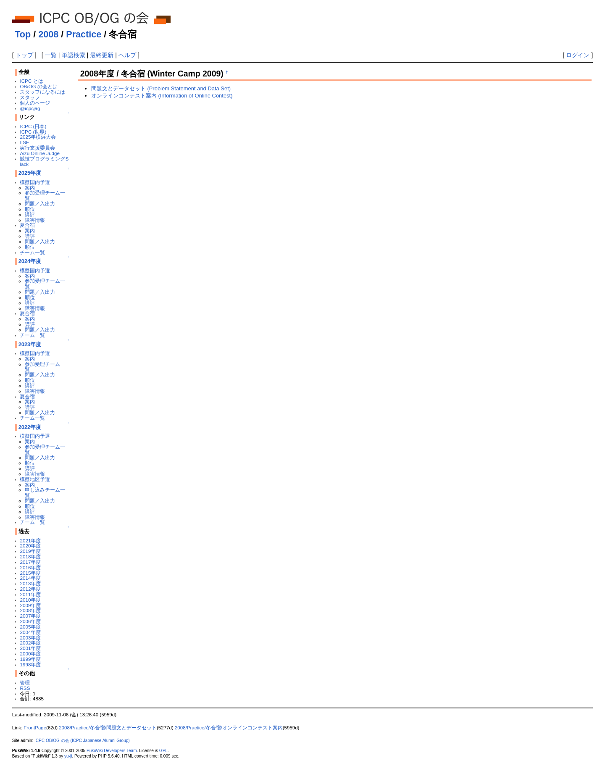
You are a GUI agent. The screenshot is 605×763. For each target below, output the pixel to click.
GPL (163, 750)
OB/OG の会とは (38, 86)
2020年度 (30, 545)
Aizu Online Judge (40, 153)
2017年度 (30, 562)
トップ (24, 55)
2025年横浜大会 (38, 136)
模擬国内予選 (35, 182)
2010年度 (30, 600)
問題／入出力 (40, 203)
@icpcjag (30, 108)
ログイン (577, 55)
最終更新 (101, 55)
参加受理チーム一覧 (45, 195)
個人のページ (35, 102)
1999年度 (30, 659)
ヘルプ (127, 55)
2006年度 (30, 621)
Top (23, 34)
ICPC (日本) (33, 126)
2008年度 (30, 610)
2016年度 (30, 567)
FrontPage (35, 727)
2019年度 (30, 551)
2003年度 (30, 637)
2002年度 (30, 642)
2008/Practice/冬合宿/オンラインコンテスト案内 (229, 727)
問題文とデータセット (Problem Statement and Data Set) (161, 88)
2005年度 (30, 626)
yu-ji (68, 756)
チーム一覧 (32, 252)
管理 (25, 682)
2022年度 (30, 427)
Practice (83, 34)
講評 (30, 214)
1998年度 (30, 664)
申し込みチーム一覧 (45, 492)
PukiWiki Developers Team (112, 750)
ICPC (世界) (33, 131)
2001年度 (30, 648)
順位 (30, 209)
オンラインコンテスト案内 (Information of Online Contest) (162, 95)
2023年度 (30, 344)
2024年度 (30, 261)
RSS (25, 688)
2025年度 (30, 173)
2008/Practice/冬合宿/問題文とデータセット (108, 727)
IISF (24, 142)
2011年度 (30, 594)
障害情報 (35, 220)
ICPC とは (31, 81)
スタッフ (30, 97)
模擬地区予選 (35, 479)
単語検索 (73, 55)
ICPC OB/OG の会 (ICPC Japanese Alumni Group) (82, 740)
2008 (48, 34)
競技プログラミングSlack (44, 161)
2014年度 (30, 578)
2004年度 (30, 632)
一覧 (51, 55)
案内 (30, 187)
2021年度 (30, 540)
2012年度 (30, 589)
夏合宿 (27, 225)
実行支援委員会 (37, 147)
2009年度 (30, 605)
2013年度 (30, 583)
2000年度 (30, 653)
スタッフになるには (42, 92)
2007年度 (30, 615)
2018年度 (30, 556)
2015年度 (30, 573)
